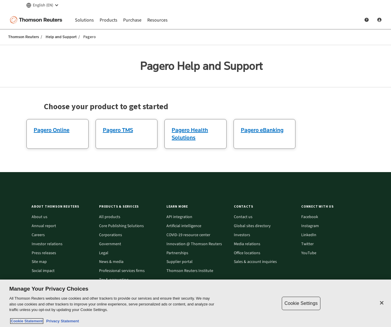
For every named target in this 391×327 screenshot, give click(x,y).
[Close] (381, 302)
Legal (103, 253)
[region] (195, 303)
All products (109, 217)
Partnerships (177, 253)
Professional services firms (122, 271)
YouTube (308, 253)
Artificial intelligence (183, 226)
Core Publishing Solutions (121, 226)
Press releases (44, 253)
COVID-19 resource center (188, 235)
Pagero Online (51, 129)
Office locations (247, 253)
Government (110, 244)
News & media (111, 262)
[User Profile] (379, 20)
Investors (242, 235)
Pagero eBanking (262, 129)
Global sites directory (252, 226)
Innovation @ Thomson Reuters (194, 244)
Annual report (44, 226)
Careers (38, 235)
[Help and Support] (366, 20)
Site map (39, 262)
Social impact (43, 271)
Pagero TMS (118, 129)
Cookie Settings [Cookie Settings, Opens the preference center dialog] (301, 303)
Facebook (309, 217)
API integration (179, 217)
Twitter (307, 244)
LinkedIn (308, 235)
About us (39, 217)
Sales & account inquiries (255, 262)
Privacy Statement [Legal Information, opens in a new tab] (61, 321)
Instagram (310, 226)
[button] (62, 207)
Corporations (110, 235)
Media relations (247, 244)
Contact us (243, 217)
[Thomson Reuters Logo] (37, 19)
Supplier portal (179, 262)
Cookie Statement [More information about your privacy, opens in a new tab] (27, 321)
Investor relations (47, 244)
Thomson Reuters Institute (189, 271)
